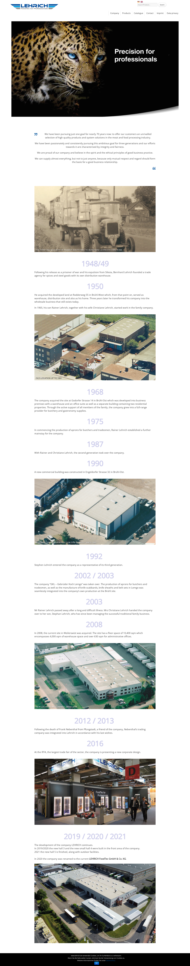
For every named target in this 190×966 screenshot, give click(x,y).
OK (97, 963)
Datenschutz (110, 960)
